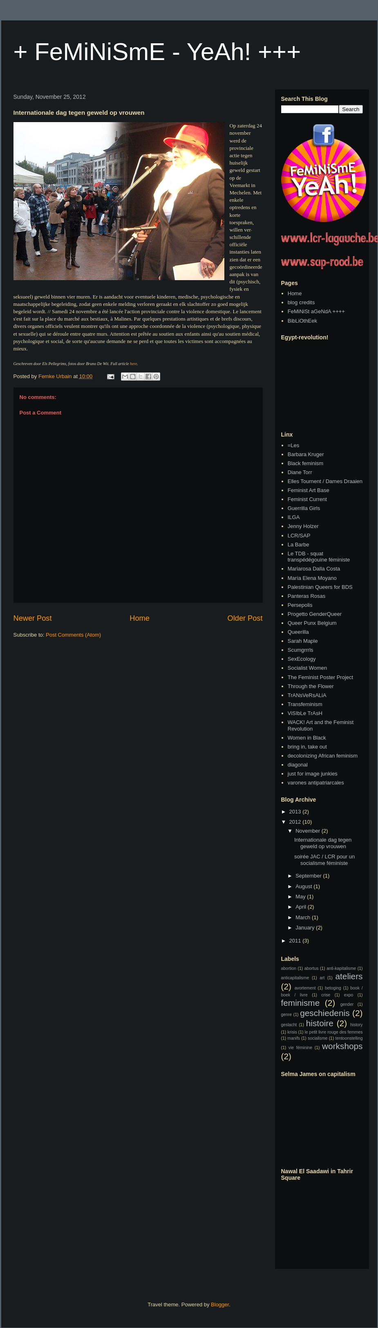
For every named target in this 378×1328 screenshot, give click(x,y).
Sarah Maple (303, 641)
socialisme (318, 1038)
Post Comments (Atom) (73, 635)
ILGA (294, 517)
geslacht (289, 1025)
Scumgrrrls (300, 650)
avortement (305, 988)
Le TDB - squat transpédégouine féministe (319, 556)
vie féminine (300, 1047)
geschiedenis (324, 1013)
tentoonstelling (349, 1038)
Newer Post (32, 618)
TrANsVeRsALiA (307, 695)
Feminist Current (307, 499)
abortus (311, 968)
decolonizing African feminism (323, 756)
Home (140, 618)
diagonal (298, 765)
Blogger (220, 1304)
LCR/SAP (299, 536)
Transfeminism (305, 704)
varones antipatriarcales (316, 783)
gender (346, 1004)
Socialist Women (307, 668)
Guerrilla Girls (304, 508)
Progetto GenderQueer (315, 614)
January (305, 928)
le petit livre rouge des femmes (334, 1032)
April (301, 907)
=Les (294, 445)
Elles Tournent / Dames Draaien (325, 481)
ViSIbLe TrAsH (305, 713)
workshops (342, 1046)
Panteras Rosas (307, 596)
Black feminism (305, 463)
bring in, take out (307, 747)
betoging (333, 988)
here (133, 363)
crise (325, 995)
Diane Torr (300, 472)
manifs (293, 1038)
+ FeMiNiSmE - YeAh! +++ (157, 51)
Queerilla (298, 632)
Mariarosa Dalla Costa (314, 569)
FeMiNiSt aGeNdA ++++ (316, 311)
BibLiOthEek (302, 321)
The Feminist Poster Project (320, 677)
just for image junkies (313, 774)
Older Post (245, 618)
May (301, 897)
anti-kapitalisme (341, 968)
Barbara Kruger (306, 454)
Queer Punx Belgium (312, 623)
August (304, 886)
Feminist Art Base (308, 490)
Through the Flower (311, 686)
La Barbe (298, 544)
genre (286, 1014)
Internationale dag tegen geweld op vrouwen (322, 843)
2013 (296, 812)
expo (348, 995)
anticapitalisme (295, 978)
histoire (319, 1023)
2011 (296, 941)
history (356, 1025)
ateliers (348, 976)
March (303, 917)
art (322, 978)
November (308, 831)
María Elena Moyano (312, 578)
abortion (289, 968)
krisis (292, 1032)
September (309, 876)
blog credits (301, 302)
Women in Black (307, 738)
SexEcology (302, 659)
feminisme (300, 1002)
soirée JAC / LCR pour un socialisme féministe (324, 859)
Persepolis (300, 605)
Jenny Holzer (303, 526)
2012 (296, 822)
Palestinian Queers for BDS (320, 587)
